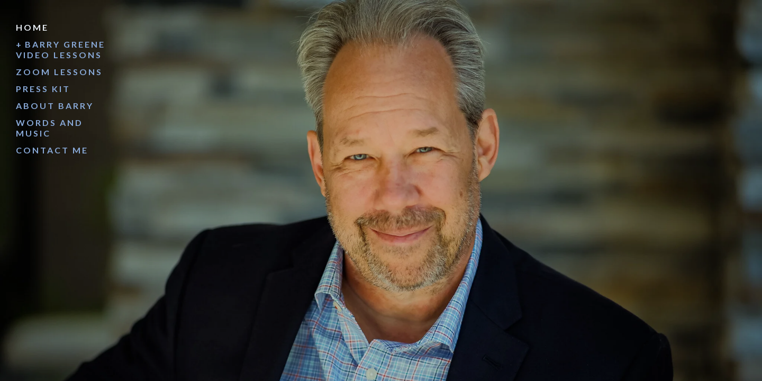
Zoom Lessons (59, 72)
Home (32, 27)
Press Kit (43, 89)
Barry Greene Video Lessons (60, 49)
